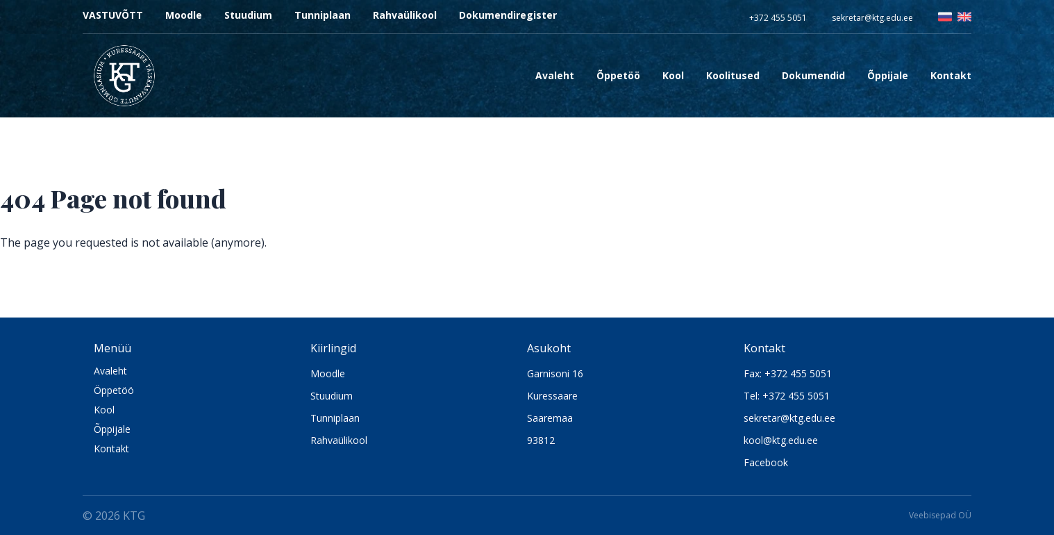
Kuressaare (552, 395)
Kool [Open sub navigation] (673, 75)
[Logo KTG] (124, 75)
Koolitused (733, 75)
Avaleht (554, 75)
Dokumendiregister (508, 15)
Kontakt (950, 75)
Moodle (183, 15)
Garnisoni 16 (555, 373)
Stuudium (248, 15)
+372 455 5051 (778, 18)
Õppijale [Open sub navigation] (887, 75)
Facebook (766, 462)
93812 (541, 440)
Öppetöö (114, 390)
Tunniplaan (322, 15)
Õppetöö (618, 75)
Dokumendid (813, 75)
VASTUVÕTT (113, 15)
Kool (104, 409)
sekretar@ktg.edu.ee (872, 18)
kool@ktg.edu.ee (781, 440)
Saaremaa (550, 418)
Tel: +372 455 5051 (787, 395)
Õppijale (112, 429)
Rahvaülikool (405, 15)
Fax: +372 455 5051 (788, 373)
